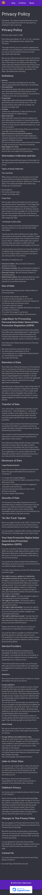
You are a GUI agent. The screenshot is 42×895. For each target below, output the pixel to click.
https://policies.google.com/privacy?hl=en (21, 720)
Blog (13, 3)
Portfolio (22, 3)
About (31, 3)
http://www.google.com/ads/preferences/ (17, 757)
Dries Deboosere (24, 883)
